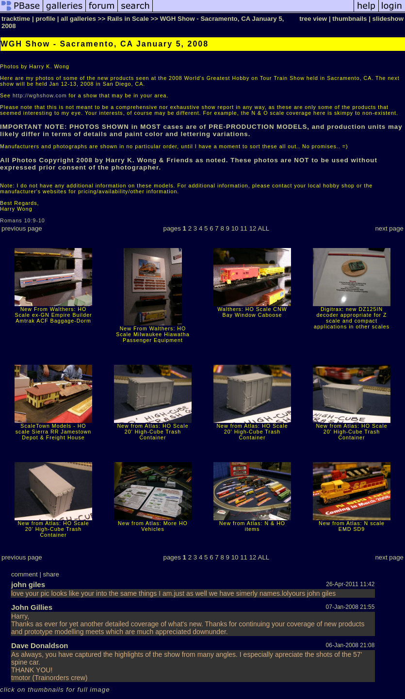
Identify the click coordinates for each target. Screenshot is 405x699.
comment (24, 574)
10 (235, 228)
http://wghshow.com (40, 95)
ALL (264, 228)
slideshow (388, 18)
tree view (313, 18)
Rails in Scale (128, 18)
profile (45, 18)
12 (253, 228)
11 (243, 228)
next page (389, 228)
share (51, 574)
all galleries (78, 18)
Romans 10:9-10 (22, 220)
